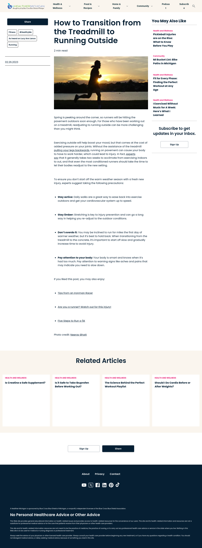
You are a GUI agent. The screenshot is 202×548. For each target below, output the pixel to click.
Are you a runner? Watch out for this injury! (84, 307)
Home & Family (118, 6)
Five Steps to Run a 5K (71, 321)
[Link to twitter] (91, 485)
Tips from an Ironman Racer (75, 293)
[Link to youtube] (84, 485)
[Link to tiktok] (118, 485)
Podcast (165, 6)
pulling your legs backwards (71, 150)
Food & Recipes (89, 6)
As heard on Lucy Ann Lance (22, 38)
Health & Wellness (59, 6)
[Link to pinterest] (111, 485)
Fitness (12, 32)
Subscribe (184, 6)
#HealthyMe (26, 32)
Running (13, 44)
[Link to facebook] (97, 485)
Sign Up (174, 144)
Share (27, 21)
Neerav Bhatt (78, 335)
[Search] (194, 6)
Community (145, 6)
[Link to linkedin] (104, 485)
